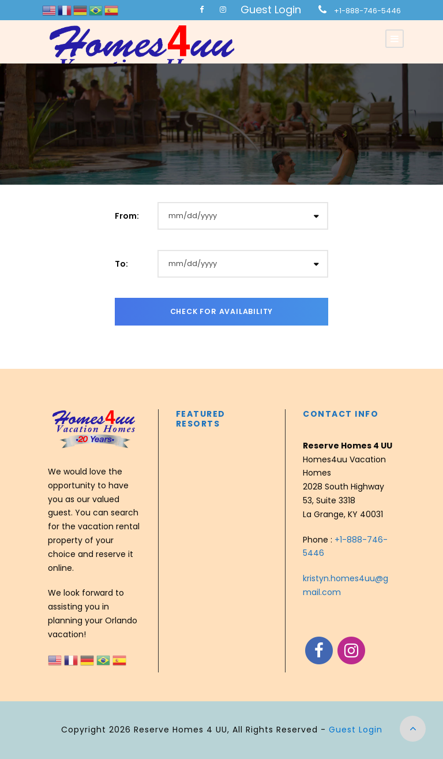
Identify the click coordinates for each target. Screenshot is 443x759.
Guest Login (271, 9)
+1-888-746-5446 (367, 10)
